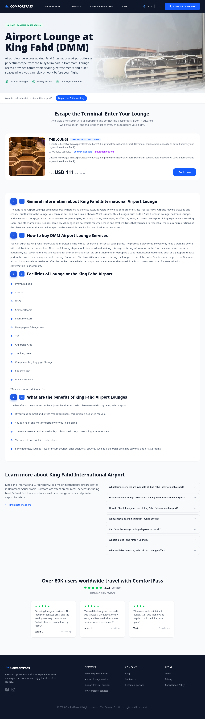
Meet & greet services (96, 673)
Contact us (130, 679)
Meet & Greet (53, 6)
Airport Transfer (101, 6)
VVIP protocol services (96, 690)
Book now (184, 172)
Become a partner (134, 684)
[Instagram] (13, 689)
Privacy (168, 679)
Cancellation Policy (175, 684)
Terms (168, 673)
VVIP (124, 6)
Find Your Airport (182, 6)
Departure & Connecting (71, 98)
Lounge (76, 6)
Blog (127, 673)
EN (147, 6)
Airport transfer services (97, 684)
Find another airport (18, 504)
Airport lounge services (97, 679)
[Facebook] (7, 689)
